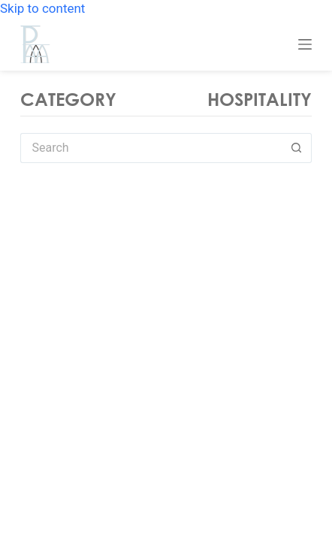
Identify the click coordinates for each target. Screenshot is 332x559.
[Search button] (297, 148)
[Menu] (305, 44)
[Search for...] (151, 148)
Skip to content (42, 8)
